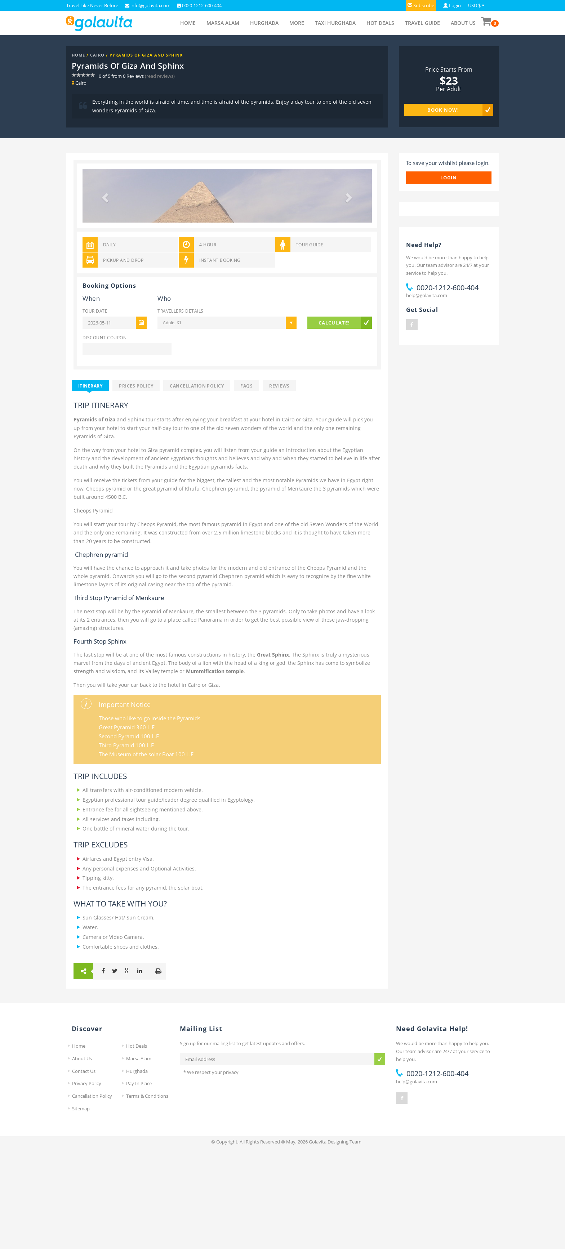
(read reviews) (160, 76)
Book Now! (443, 110)
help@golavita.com (426, 295)
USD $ (474, 5)
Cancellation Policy (197, 487)
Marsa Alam (222, 22)
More (296, 22)
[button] (421, 5)
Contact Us (83, 1172)
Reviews (279, 487)
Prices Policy (136, 487)
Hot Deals (380, 22)
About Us (463, 22)
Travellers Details (180, 412)
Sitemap (81, 1209)
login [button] (448, 177)
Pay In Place (139, 1184)
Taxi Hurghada (335, 22)
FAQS (246, 487)
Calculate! (334, 423)
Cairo (97, 55)
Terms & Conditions (147, 1197)
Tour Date (95, 412)
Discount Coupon (104, 438)
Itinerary (90, 487)
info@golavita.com (149, 5)
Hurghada (264, 22)
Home (188, 22)
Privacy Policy (86, 1184)
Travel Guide (422, 22)
